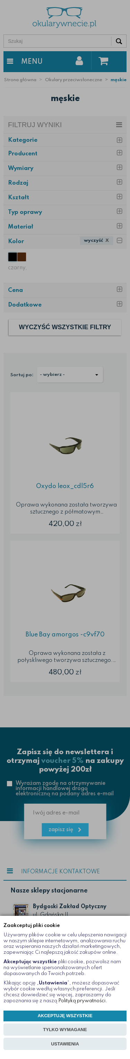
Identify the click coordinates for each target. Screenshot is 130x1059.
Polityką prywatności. (82, 1000)
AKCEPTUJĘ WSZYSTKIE (64, 1015)
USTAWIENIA (65, 1043)
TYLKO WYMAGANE (65, 1029)
